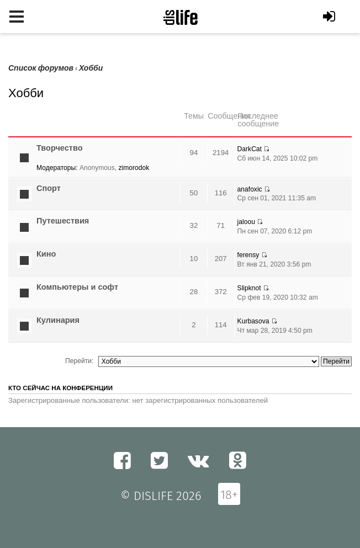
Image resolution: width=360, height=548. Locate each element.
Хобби (91, 68)
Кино (46, 253)
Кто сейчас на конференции (60, 388)
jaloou (246, 222)
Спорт (48, 188)
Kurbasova (253, 321)
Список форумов (40, 68)
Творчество (59, 147)
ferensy (248, 255)
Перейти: (79, 361)
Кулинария (58, 320)
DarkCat (249, 149)
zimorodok (134, 168)
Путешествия (62, 220)
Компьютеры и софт (77, 287)
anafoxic (249, 189)
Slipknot (249, 288)
